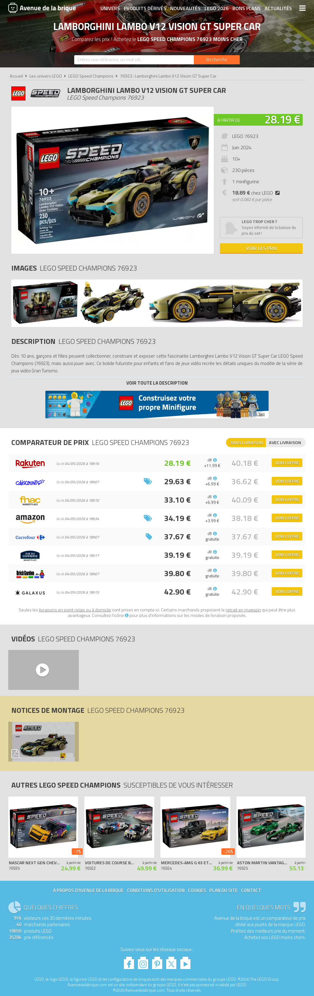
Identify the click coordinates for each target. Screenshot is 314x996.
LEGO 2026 (216, 8)
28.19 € (282, 119)
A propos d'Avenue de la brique (88, 890)
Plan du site (223, 890)
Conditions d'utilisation (156, 890)
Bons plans (246, 8)
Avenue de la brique (42, 7)
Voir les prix (261, 248)
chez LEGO (257, 192)
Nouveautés (185, 8)
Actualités (278, 8)
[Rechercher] (217, 59)
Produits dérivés (145, 8)
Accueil (16, 76)
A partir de (228, 120)
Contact (251, 890)
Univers (110, 8)
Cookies (197, 890)
